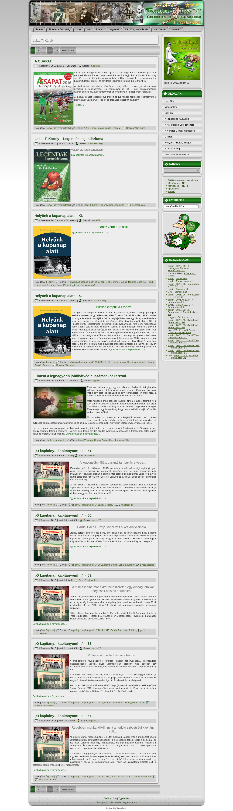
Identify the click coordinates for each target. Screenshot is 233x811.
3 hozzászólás (137, 205)
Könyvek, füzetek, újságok (178, 142)
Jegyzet (50, 504)
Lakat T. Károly (112, 128)
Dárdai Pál (116, 630)
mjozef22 (95, 66)
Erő (114, 798)
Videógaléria (171, 107)
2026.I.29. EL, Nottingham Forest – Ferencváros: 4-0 (179, 268)
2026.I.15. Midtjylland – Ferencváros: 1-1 (184, 321)
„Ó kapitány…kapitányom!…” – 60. (63, 515)
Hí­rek (78, 29)
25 (56, 50)
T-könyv (50, 282)
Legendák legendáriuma (112, 205)
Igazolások (173, 188)
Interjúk (100, 29)
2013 (100, 776)
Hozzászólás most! (135, 128)
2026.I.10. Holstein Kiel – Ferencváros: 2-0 (184, 346)
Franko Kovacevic (185, 281)
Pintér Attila (138, 702)
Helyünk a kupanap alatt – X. (58, 296)
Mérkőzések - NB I (177, 183)
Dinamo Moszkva (137, 282)
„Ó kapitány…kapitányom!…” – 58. (63, 644)
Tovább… (79, 105)
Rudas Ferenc (101, 440)
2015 (100, 564)
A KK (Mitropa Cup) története (179, 125)
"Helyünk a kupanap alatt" (81, 282)
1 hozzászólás (126, 504)
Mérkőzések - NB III (178, 186)
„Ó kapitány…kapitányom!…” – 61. (63, 451)
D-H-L (109, 282)
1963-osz (99, 282)
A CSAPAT (43, 61)
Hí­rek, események (55, 440)
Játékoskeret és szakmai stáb (183, 180)
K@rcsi (96, 380)
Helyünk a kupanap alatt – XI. (59, 216)
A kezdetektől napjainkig (177, 119)
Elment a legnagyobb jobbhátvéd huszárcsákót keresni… (82, 376)
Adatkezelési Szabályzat (177, 154)
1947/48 (99, 362)
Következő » (68, 50)
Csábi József (117, 776)
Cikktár (168, 136)
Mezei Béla (181, 278)
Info (89, 29)
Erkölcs (107, 798)
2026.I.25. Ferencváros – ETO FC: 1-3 (184, 285)
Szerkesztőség (95, 143)
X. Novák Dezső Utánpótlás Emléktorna (182, 331)
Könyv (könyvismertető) (58, 128)
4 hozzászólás (122, 440)
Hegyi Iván (132, 362)
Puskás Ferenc (42, 365)
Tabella (171, 191)
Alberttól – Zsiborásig (59, 29)
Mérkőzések (160, 29)
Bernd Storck (110, 564)
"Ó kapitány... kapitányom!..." (82, 504)
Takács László (185, 317)
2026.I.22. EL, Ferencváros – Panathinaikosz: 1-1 (183, 312)
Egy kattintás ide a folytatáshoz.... (89, 155)
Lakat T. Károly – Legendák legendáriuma (69, 139)
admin (171, 266)
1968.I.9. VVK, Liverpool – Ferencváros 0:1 (183, 356)
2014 (100, 630)
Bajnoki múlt (182, 289)
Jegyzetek (114, 29)
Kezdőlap (169, 101)
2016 (86, 128)
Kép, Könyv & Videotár (136, 29)
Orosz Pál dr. (63, 285)
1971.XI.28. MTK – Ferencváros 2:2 (181, 300)
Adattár (39, 29)
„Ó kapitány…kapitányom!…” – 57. (63, 716)
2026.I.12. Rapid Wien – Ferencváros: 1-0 (183, 336)
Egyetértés (123, 798)
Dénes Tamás (97, 128)
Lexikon (169, 113)
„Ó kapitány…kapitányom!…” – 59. (63, 575)
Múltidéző (176, 29)
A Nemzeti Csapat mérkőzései (180, 130)
